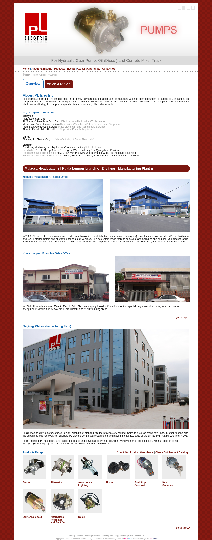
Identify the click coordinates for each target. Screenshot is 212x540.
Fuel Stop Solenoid (140, 484)
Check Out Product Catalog (172, 452)
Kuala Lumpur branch (80, 168)
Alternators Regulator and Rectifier (58, 520)
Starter (27, 482)
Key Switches (167, 484)
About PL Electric (41, 68)
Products (59, 68)
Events (71, 68)
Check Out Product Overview (135, 452)
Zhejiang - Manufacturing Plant (126, 168)
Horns (109, 482)
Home (26, 68)
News (130, 536)
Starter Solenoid (32, 517)
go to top (183, 317)
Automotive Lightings (85, 484)
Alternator (56, 482)
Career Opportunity (88, 68)
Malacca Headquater (42, 168)
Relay (81, 517)
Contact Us (108, 68)
